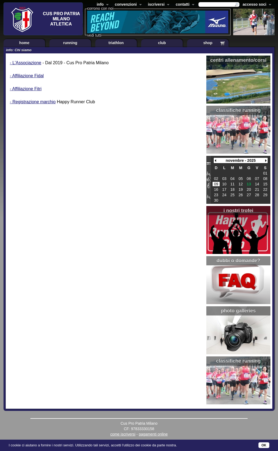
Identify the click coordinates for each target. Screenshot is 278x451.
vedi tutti (94, 35)
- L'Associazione (25, 62)
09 (216, 184)
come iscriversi (122, 434)
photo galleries (238, 311)
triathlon (116, 43)
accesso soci (256, 5)
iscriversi (158, 5)
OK (263, 445)
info (101, 5)
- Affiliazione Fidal (27, 75)
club (162, 43)
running (70, 43)
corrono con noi (100, 8)
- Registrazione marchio (33, 101)
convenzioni (127, 5)
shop (207, 43)
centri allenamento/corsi (238, 60)
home (24, 43)
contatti (183, 5)
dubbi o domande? (238, 260)
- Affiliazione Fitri (26, 88)
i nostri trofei (238, 210)
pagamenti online (153, 434)
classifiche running (238, 110)
